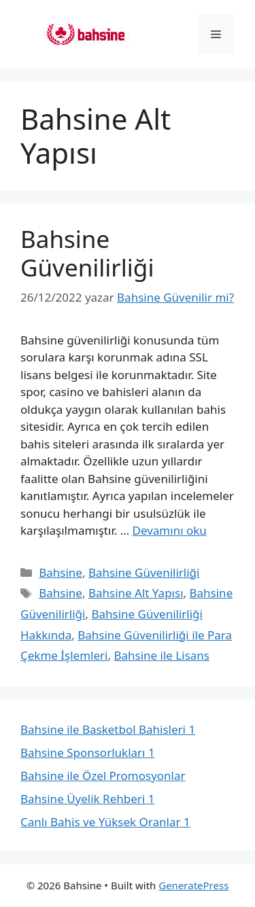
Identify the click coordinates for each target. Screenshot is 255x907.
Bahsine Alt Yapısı (136, 593)
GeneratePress (193, 885)
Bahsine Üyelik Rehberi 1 (87, 798)
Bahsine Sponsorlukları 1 (87, 752)
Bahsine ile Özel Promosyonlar (103, 775)
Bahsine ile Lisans (161, 655)
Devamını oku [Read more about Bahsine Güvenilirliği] (170, 530)
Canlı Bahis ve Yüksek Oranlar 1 (105, 822)
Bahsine (60, 572)
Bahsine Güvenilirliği (87, 253)
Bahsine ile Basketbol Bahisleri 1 (107, 729)
